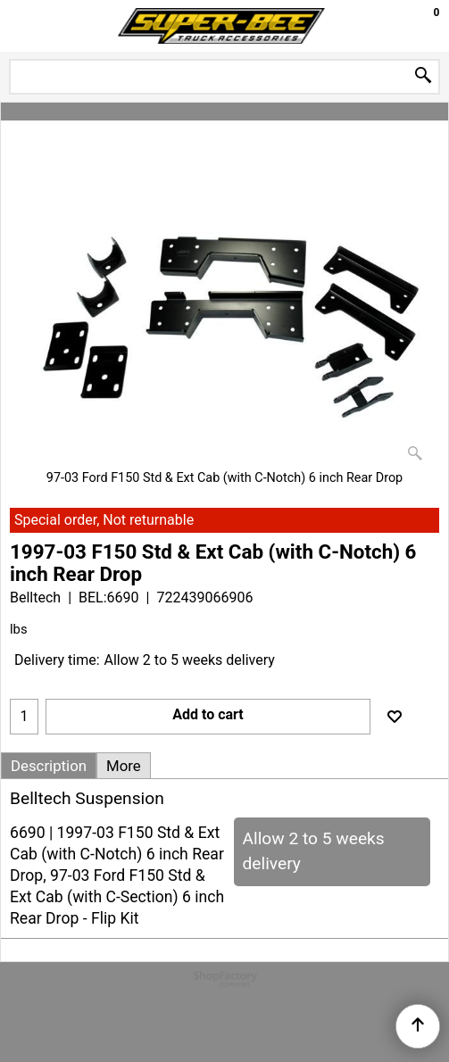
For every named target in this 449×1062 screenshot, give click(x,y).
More (123, 766)
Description (49, 766)
